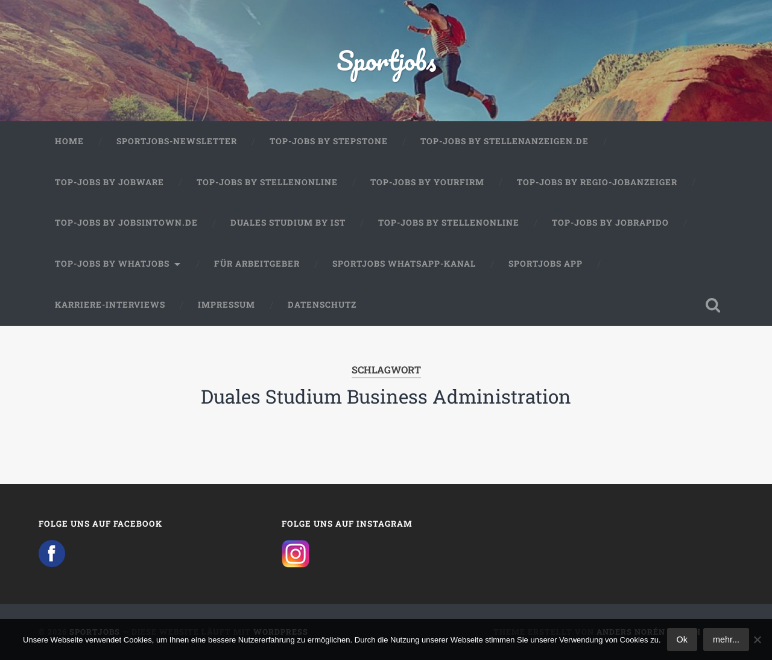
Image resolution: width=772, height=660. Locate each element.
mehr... (726, 639)
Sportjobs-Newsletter (176, 141)
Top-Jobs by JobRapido (610, 222)
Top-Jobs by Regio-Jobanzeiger (597, 182)
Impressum (226, 304)
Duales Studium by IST (288, 222)
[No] (757, 639)
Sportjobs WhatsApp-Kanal (404, 263)
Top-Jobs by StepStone (329, 141)
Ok (682, 639)
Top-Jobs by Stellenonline (267, 182)
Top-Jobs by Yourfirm (427, 182)
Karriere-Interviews (110, 304)
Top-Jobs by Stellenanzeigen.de (504, 141)
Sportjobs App (545, 263)
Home (69, 141)
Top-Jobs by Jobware (109, 182)
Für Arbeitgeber (257, 263)
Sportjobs (386, 60)
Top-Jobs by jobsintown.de (126, 222)
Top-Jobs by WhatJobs (112, 263)
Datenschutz (322, 304)
